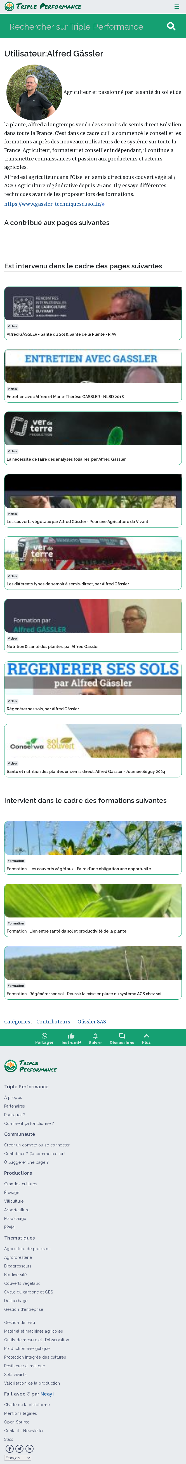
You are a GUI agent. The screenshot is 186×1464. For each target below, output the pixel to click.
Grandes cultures (20, 1180)
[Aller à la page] (171, 26)
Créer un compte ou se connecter (37, 1141)
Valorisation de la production (32, 1379)
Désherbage (15, 1297)
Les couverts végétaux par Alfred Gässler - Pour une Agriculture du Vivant (77, 521)
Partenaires (14, 1102)
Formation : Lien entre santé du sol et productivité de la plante (66, 931)
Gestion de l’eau (19, 1319)
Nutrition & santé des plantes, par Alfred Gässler (53, 646)
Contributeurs (53, 1022)
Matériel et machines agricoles (33, 1327)
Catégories (17, 1022)
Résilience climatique (24, 1362)
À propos (13, 1094)
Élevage (11, 1189)
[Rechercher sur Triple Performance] (87, 26)
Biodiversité (15, 1271)
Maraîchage (15, 1215)
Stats (8, 1436)
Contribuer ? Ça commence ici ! (34, 1150)
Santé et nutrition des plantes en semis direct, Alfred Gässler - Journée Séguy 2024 (86, 771)
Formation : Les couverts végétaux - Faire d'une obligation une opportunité (79, 869)
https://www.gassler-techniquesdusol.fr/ (53, 204)
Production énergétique (27, 1345)
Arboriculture (17, 1206)
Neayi (47, 1390)
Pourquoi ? (14, 1111)
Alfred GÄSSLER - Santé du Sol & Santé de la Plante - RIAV (61, 334)
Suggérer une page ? (26, 1158)
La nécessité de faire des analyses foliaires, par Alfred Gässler (66, 459)
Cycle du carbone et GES (28, 1288)
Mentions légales (20, 1410)
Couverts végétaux (22, 1280)
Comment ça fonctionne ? (29, 1120)
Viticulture (14, 1197)
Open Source (17, 1418)
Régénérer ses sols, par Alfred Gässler (43, 709)
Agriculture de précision (27, 1245)
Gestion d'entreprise (23, 1306)
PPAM (9, 1223)
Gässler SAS (91, 1022)
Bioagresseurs (18, 1262)
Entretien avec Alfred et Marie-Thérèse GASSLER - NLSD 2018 (65, 396)
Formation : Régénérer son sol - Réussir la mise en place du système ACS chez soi (84, 994)
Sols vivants (15, 1371)
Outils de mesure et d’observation (36, 1336)
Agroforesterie (18, 1254)
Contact (11, 1427)
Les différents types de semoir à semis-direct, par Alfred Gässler (68, 584)
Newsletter (33, 1427)
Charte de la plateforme (27, 1401)
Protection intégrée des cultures (35, 1353)
